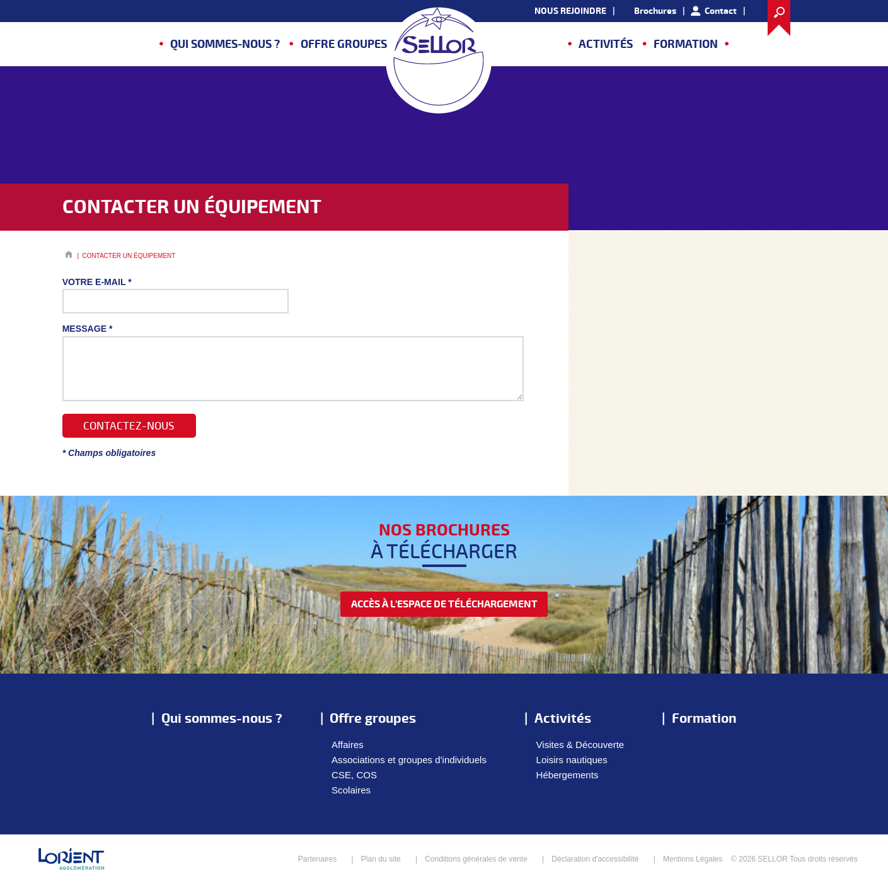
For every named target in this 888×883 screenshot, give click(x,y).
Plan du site (381, 859)
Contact (721, 11)
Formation (686, 44)
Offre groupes (344, 44)
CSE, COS (354, 774)
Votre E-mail (97, 282)
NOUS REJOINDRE (570, 11)
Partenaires (317, 859)
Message (87, 329)
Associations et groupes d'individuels (409, 759)
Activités (606, 44)
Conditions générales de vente (476, 859)
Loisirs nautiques (572, 759)
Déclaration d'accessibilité (594, 859)
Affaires (348, 744)
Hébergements (567, 774)
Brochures (655, 11)
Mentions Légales (692, 859)
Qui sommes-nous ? (225, 44)
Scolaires (351, 790)
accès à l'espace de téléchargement (444, 604)
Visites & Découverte (580, 744)
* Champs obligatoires (109, 453)
